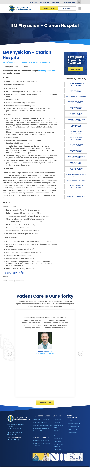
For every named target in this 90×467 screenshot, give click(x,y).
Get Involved (44, 2)
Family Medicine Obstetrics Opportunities (76, 120)
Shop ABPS (33, 2)
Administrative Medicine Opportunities (76, 84)
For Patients (56, 2)
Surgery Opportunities (76, 192)
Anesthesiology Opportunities (75, 90)
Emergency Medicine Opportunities (76, 113)
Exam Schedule (37, 432)
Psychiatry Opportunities (76, 181)
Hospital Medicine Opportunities (76, 138)
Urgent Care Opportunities (76, 197)
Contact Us (57, 451)
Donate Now (71, 431)
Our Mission (57, 424)
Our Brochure (58, 440)
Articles (56, 434)
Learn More (75, 69)
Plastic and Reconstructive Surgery (76, 175)
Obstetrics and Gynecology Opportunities (76, 156)
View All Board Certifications (41, 421)
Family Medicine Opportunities (76, 126)
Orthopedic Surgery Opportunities (76, 169)
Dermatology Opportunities (76, 96)
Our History (57, 421)
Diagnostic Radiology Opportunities (76, 101)
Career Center (72, 434)
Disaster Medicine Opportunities (76, 107)
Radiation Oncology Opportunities (76, 186)
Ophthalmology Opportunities (75, 163)
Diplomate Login (48, 8)
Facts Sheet (57, 443)
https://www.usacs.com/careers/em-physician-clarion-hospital (28, 62)
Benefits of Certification (40, 424)
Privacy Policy (12, 465)
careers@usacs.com (47, 70)
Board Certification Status (41, 429)
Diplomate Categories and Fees (42, 427)
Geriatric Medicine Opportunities (76, 132)
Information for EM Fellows (41, 442)
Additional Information (23, 465)
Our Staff (57, 431)
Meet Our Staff (45, 404)
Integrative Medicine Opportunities (76, 144)
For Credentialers (69, 2)
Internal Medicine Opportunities (76, 150)
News (55, 437)
